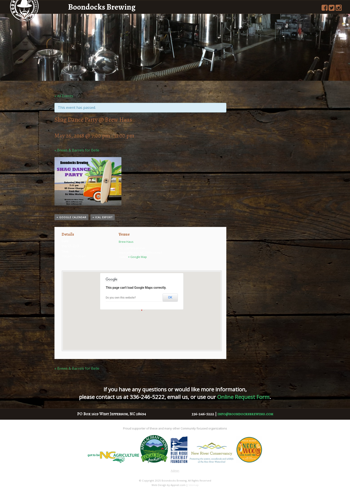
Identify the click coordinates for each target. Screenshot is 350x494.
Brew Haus (126, 242)
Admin (175, 471)
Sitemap (193, 485)
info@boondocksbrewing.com (245, 414)
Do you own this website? (121, 297)
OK (170, 297)
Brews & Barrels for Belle (76, 150)
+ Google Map (137, 257)
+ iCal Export (102, 217)
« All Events (63, 95)
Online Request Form (243, 397)
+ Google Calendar (71, 217)
